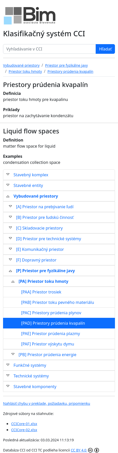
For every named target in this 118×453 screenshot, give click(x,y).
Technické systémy (31, 376)
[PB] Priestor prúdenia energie (47, 354)
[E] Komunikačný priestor (40, 249)
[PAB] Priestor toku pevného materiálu (57, 302)
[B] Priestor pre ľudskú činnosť (45, 217)
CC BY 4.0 (85, 450)
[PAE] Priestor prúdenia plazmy (50, 333)
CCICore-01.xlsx (24, 423)
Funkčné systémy (29, 365)
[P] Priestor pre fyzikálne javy (45, 270)
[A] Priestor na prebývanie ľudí (44, 207)
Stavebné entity (28, 185)
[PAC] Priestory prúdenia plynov (51, 313)
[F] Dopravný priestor (36, 260)
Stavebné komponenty (34, 386)
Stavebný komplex (30, 175)
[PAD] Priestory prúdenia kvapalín (53, 323)
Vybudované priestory (35, 196)
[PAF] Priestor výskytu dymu (47, 344)
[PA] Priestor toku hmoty (43, 281)
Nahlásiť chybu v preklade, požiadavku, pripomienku (46, 403)
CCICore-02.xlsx (24, 429)
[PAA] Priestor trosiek (41, 292)
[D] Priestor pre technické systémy (48, 238)
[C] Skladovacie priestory (39, 228)
